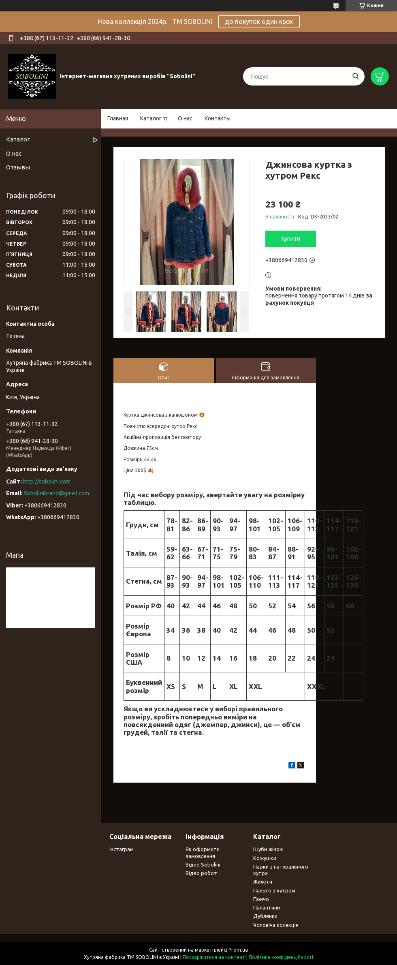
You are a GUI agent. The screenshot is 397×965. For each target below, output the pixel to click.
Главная (117, 118)
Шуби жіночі (268, 849)
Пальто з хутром (274, 890)
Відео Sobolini (203, 864)
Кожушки (264, 858)
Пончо (261, 899)
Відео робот (201, 873)
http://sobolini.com (46, 481)
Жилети (262, 881)
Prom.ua (238, 949)
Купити (291, 238)
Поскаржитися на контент (214, 957)
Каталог (151, 118)
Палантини (266, 907)
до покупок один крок (259, 21)
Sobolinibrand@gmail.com (56, 493)
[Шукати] (355, 76)
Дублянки (265, 916)
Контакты (218, 118)
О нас (185, 118)
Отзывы (18, 167)
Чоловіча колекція (276, 925)
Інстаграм (121, 849)
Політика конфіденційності (281, 957)
